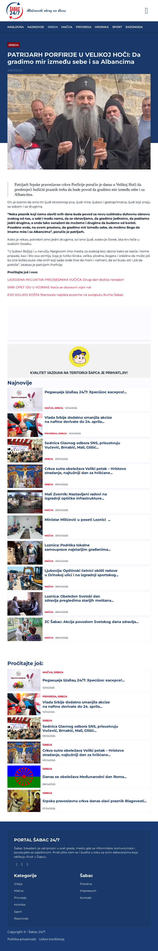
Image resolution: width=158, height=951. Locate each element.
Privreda (83, 27)
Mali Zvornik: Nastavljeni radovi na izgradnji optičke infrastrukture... (76, 496)
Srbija (53, 27)
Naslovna (15, 27)
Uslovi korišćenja (51, 939)
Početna (86, 884)
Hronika (102, 27)
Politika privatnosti (21, 939)
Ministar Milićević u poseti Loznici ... (77, 520)
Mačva (66, 27)
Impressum (88, 890)
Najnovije (35, 27)
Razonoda (134, 27)
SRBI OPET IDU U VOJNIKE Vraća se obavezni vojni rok (49, 287)
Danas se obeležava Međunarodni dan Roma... (84, 777)
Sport (117, 27)
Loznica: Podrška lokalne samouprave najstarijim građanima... (77, 547)
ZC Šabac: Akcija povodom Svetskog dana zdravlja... (91, 622)
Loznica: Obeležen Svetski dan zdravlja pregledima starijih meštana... (79, 598)
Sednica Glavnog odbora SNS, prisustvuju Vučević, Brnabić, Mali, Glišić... (82, 445)
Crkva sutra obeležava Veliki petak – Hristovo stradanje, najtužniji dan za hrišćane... (85, 471)
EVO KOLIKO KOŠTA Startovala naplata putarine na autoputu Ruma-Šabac (65, 295)
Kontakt (85, 897)
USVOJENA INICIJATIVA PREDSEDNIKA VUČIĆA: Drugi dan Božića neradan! (65, 280)
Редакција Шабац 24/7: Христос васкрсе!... (86, 392)
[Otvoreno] (146, 11)
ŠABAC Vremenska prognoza (78, 321)
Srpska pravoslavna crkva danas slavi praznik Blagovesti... (95, 801)
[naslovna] (14, 10)
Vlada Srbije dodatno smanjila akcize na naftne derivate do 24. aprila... (78, 419)
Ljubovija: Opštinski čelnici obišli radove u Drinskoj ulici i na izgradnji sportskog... (81, 573)
